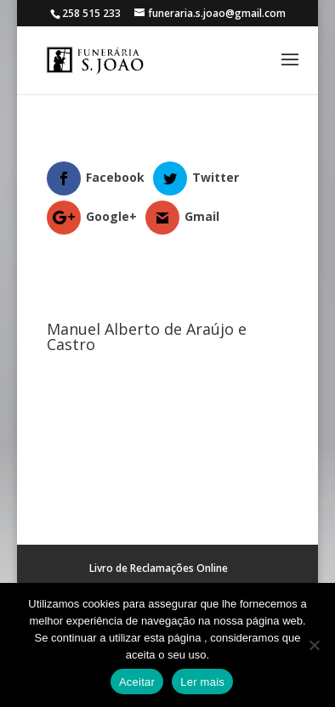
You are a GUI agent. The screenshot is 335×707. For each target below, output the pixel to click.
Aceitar (137, 682)
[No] (313, 644)
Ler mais (202, 682)
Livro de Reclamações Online (158, 568)
